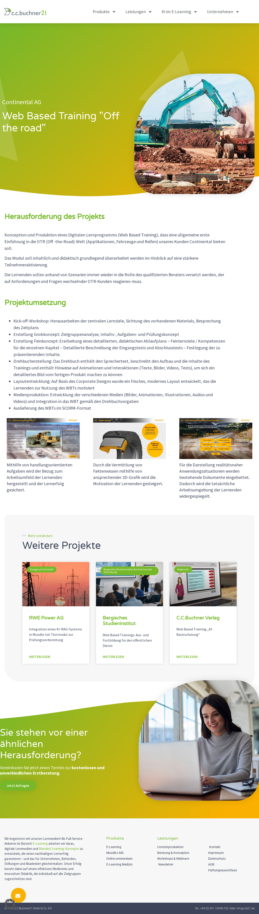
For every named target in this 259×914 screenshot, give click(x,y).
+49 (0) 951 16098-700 (214, 908)
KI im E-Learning (180, 11)
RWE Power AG (46, 618)
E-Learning (40, 843)
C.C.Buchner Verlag (197, 618)
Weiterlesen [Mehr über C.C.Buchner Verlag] (187, 656)
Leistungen (138, 11)
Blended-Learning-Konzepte (59, 849)
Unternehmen (223, 11)
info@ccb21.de (245, 908)
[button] (10, 904)
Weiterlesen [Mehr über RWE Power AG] (39, 656)
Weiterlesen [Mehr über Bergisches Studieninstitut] (113, 656)
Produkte (104, 11)
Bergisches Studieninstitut (119, 620)
